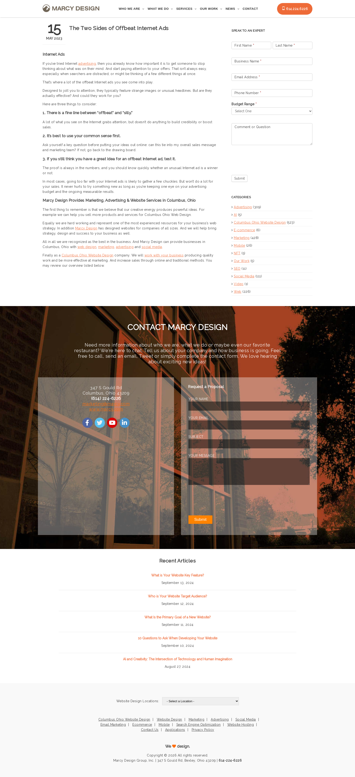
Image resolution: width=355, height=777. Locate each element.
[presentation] (266, 159)
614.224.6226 (295, 9)
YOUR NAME (198, 399)
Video (239, 284)
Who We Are (129, 8)
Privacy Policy (203, 730)
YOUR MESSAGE (201, 455)
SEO (237, 268)
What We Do (158, 8)
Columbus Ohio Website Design (88, 255)
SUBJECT (196, 437)
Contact (250, 8)
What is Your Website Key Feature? (177, 575)
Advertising (243, 207)
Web (237, 291)
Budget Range (244, 104)
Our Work (209, 8)
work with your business (164, 255)
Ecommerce (142, 724)
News (230, 8)
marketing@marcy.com (106, 403)
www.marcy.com (106, 409)
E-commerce (244, 230)
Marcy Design (86, 228)
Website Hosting (240, 724)
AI (235, 215)
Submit (239, 178)
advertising (87, 63)
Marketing (242, 238)
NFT (237, 253)
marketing (106, 247)
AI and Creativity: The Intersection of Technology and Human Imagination (177, 659)
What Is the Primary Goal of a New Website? (177, 617)
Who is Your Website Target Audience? (177, 596)
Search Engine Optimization (198, 724)
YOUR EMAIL (198, 418)
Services (184, 8)
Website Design (169, 719)
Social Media (244, 276)
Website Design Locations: (137, 701)
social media (152, 247)
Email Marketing (113, 724)
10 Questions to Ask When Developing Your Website (177, 638)
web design (86, 247)
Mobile (239, 245)
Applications (175, 730)
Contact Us (150, 730)
